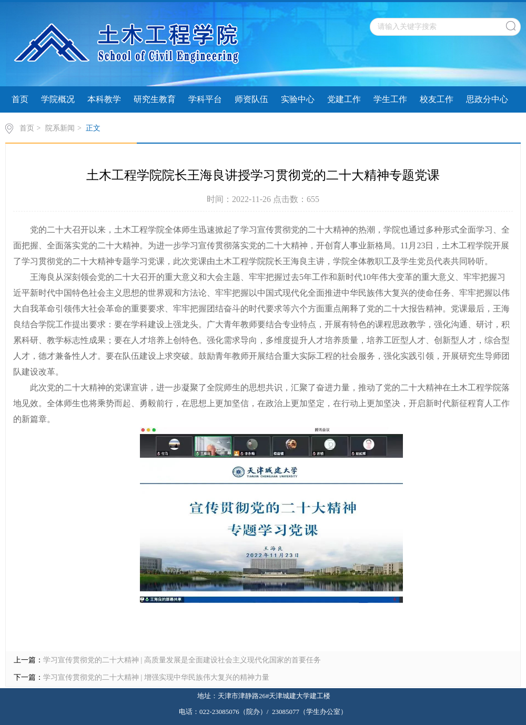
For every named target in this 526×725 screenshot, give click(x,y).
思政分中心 (487, 99)
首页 (20, 99)
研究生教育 (155, 99)
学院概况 (58, 99)
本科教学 (104, 99)
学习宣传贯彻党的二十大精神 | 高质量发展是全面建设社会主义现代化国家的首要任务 (182, 660)
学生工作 (390, 99)
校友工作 (436, 99)
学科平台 (205, 99)
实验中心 (298, 99)
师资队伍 (251, 99)
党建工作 (344, 99)
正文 (93, 128)
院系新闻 (60, 128)
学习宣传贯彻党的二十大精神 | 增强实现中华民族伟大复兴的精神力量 (156, 677)
